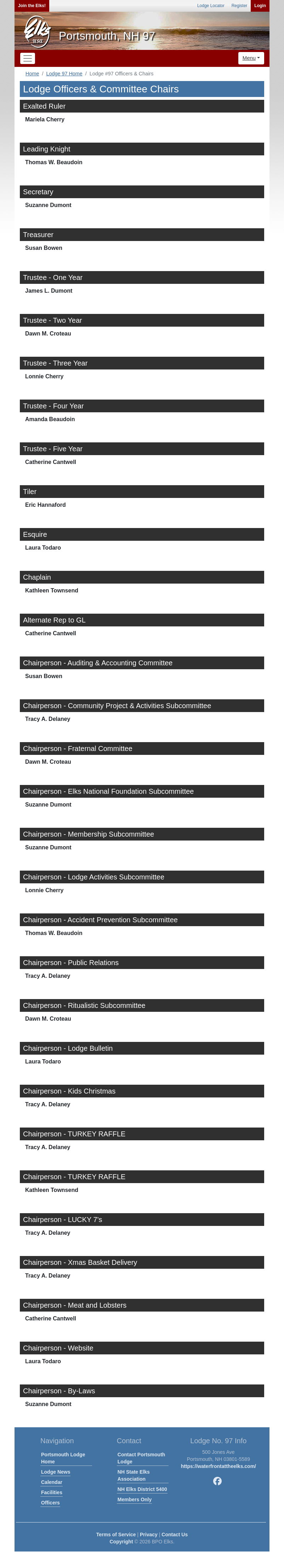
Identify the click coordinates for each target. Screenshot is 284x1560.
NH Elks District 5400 (142, 1489)
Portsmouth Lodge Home (63, 1458)
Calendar (51, 1482)
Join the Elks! (32, 5)
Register (240, 5)
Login (260, 5)
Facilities (51, 1492)
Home (32, 73)
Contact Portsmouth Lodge (141, 1458)
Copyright (121, 1541)
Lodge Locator (211, 5)
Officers (50, 1502)
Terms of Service (116, 1534)
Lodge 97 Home (64, 73)
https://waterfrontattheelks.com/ (218, 1466)
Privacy (149, 1534)
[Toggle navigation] (27, 58)
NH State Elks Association (134, 1475)
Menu (249, 58)
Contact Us (174, 1534)
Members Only (135, 1499)
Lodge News (55, 1472)
